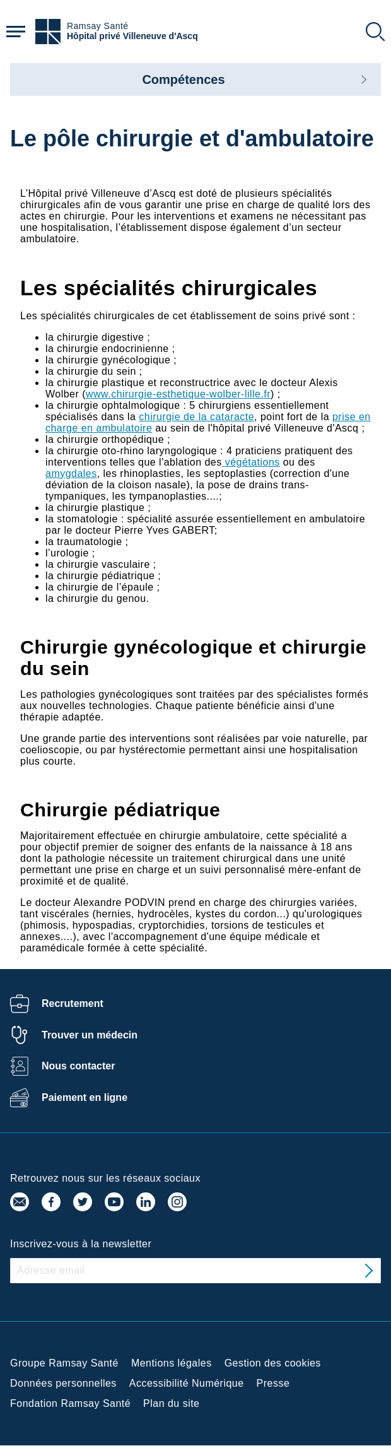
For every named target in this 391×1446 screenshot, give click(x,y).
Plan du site (171, 1403)
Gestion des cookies (273, 1363)
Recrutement (72, 1003)
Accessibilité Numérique (186, 1383)
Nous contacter (78, 1066)
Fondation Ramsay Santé (70, 1403)
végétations (252, 462)
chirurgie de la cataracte (196, 416)
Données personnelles (63, 1383)
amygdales (71, 473)
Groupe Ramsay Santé (64, 1363)
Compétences (183, 79)
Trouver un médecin (89, 1035)
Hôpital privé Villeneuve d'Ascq (132, 36)
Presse (273, 1383)
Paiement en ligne (84, 1097)
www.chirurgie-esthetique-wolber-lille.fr (178, 394)
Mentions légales (171, 1363)
